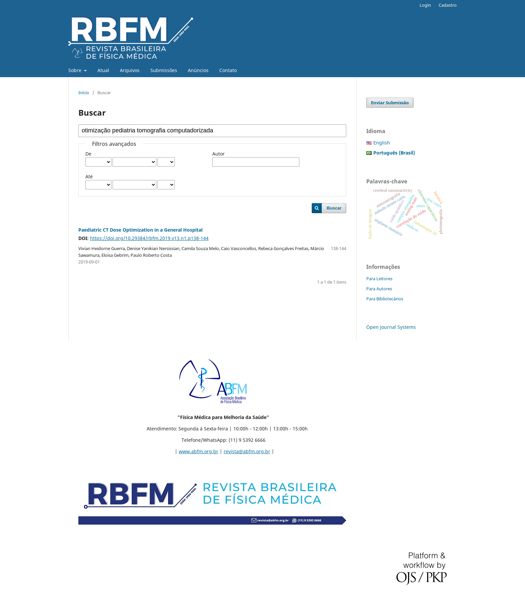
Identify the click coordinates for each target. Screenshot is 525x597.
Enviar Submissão (390, 103)
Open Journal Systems (391, 327)
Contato (228, 70)
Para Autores (379, 289)
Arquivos (130, 70)
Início (83, 92)
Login (425, 5)
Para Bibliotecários (384, 299)
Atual (103, 70)
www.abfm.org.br (198, 451)
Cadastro (448, 5)
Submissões (163, 70)
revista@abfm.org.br (247, 451)
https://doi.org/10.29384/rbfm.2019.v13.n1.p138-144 (149, 238)
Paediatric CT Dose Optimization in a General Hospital (140, 230)
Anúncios (198, 70)
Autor (218, 154)
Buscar (334, 208)
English (381, 142)
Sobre (75, 70)
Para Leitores (379, 279)
